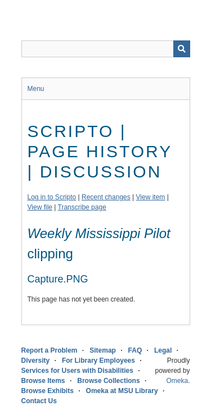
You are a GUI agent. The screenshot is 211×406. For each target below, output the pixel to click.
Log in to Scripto (52, 197)
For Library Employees (98, 360)
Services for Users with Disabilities (77, 371)
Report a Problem (49, 350)
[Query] (105, 48)
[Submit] (181, 48)
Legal (163, 350)
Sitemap (102, 350)
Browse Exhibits (47, 391)
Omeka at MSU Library (122, 391)
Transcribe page (82, 207)
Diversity (35, 360)
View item (150, 197)
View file (40, 207)
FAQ (135, 350)
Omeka (177, 381)
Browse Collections (108, 381)
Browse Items (43, 381)
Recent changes (106, 197)
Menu (36, 89)
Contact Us (39, 401)
